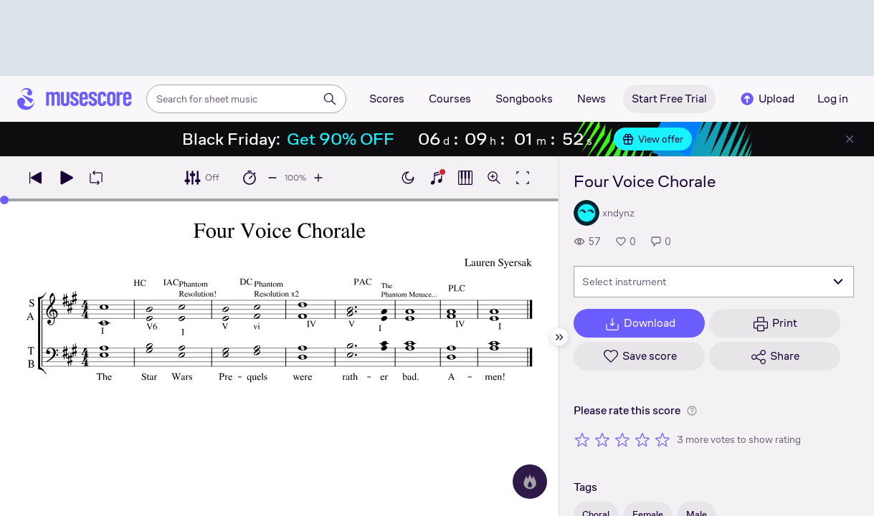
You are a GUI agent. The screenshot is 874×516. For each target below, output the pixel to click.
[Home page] (74, 98)
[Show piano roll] (465, 177)
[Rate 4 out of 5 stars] (642, 439)
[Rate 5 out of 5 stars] (662, 439)
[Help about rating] (691, 410)
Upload (766, 99)
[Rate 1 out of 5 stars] (582, 439)
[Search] (330, 99)
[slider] (4, 200)
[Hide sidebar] (559, 336)
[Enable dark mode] (408, 177)
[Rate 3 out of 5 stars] (622, 439)
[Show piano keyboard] (436, 177)
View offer (652, 139)
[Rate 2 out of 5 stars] (602, 439)
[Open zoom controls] (494, 177)
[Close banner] (850, 139)
